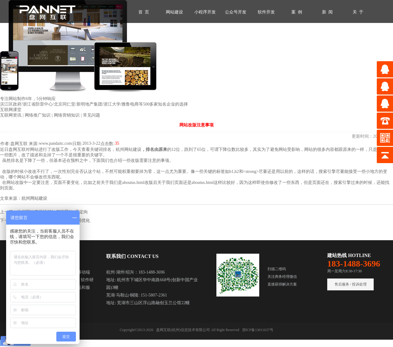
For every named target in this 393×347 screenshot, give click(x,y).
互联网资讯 (11, 115)
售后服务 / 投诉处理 (351, 284)
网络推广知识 (38, 115)
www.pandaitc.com (55, 143)
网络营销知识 (67, 115)
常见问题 (91, 115)
